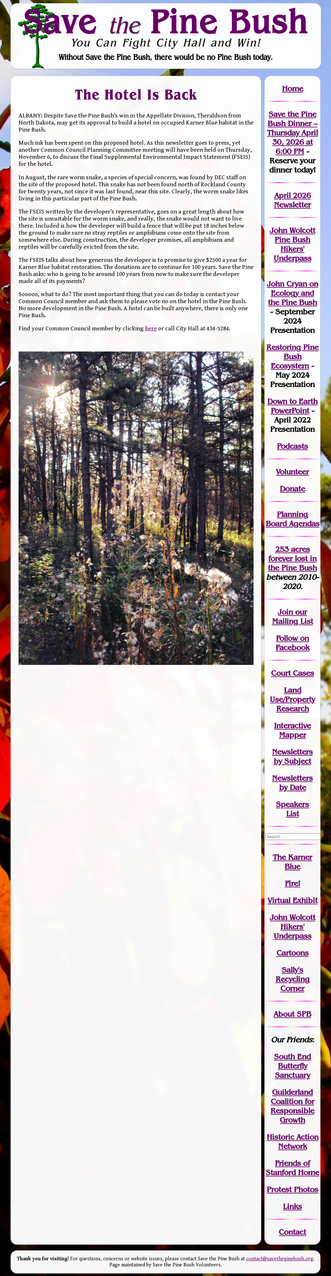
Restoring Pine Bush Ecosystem (292, 356)
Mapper (292, 734)
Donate (292, 488)
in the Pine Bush (292, 563)
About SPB (292, 1014)
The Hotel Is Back (136, 94)
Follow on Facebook (293, 643)
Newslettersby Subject (292, 756)
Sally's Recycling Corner (293, 979)
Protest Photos (292, 1189)
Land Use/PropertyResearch (292, 699)
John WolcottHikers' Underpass (292, 927)
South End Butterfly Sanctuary (292, 1066)
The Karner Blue (292, 861)
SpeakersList (292, 809)
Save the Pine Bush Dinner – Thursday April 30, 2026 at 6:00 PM (292, 132)
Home (292, 88)
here (151, 328)
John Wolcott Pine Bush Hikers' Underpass (292, 244)
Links (292, 1206)
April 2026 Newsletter (292, 200)
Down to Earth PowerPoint (292, 406)
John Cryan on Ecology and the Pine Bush (292, 293)
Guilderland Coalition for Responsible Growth (292, 1106)
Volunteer (292, 471)
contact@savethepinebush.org (279, 1259)
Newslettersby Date (292, 782)
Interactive (292, 725)
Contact (292, 1232)
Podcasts (292, 446)
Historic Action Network (293, 1141)
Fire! (292, 883)
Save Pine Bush (166, 21)
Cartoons (293, 952)
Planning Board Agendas (292, 519)
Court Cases (292, 673)
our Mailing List (292, 616)
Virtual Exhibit (293, 900)
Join (285, 612)
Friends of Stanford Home (292, 1168)
